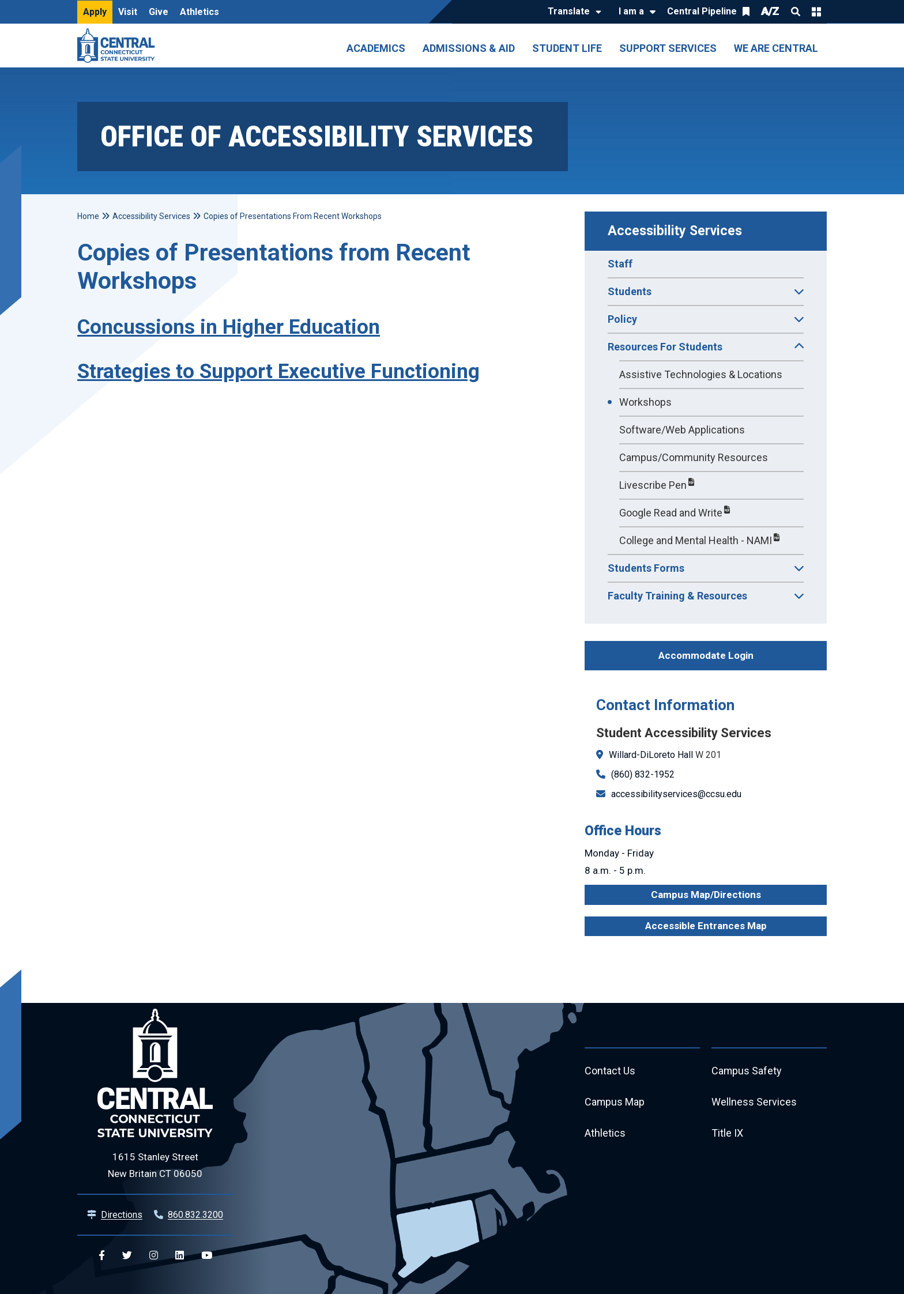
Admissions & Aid (469, 48)
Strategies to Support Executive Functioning (278, 371)
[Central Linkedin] (179, 1255)
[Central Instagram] (153, 1255)
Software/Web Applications (682, 430)
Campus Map (615, 1102)
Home (88, 216)
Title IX (727, 1133)
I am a (631, 11)
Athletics (199, 11)
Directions (121, 1214)
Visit (127, 11)
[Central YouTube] (206, 1255)
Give (158, 11)
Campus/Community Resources (693, 457)
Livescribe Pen (653, 485)
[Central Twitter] (127, 1255)
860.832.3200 (195, 1214)
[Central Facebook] (102, 1255)
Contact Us (610, 1071)
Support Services (668, 48)
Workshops (645, 402)
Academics (375, 48)
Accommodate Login (706, 655)
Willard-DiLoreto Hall (651, 754)
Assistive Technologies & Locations (700, 374)
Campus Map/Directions (706, 894)
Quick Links (816, 11)
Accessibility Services (675, 231)
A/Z (770, 11)
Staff (620, 264)
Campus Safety (746, 1071)
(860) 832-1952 (643, 774)
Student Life (567, 48)
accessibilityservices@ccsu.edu (676, 794)
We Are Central (776, 48)
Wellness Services (754, 1102)
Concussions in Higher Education (228, 327)
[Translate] (571, 12)
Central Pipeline (702, 11)
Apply (95, 11)
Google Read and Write (670, 513)
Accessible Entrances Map (706, 925)
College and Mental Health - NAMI (695, 540)
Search (795, 11)
